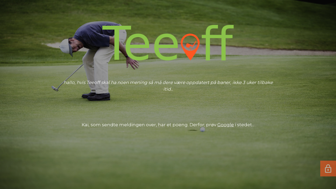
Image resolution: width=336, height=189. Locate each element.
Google (225, 124)
